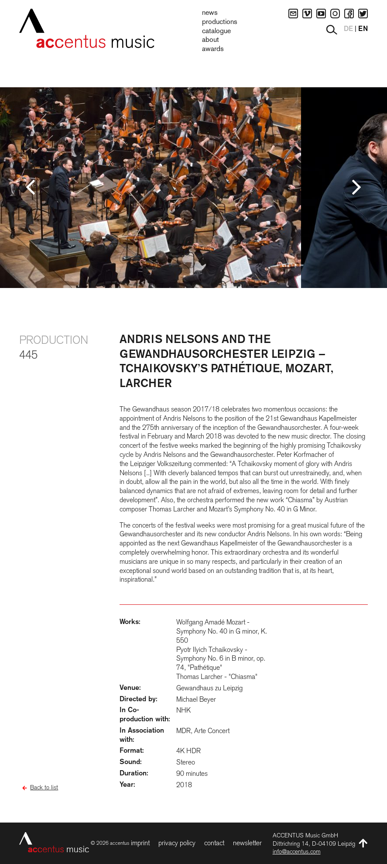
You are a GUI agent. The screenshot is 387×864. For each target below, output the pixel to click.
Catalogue (216, 31)
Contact (214, 843)
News (210, 13)
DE (348, 29)
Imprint (140, 843)
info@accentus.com (297, 851)
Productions (219, 22)
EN (363, 29)
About (210, 40)
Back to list (44, 787)
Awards (213, 49)
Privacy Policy (176, 843)
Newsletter (247, 843)
